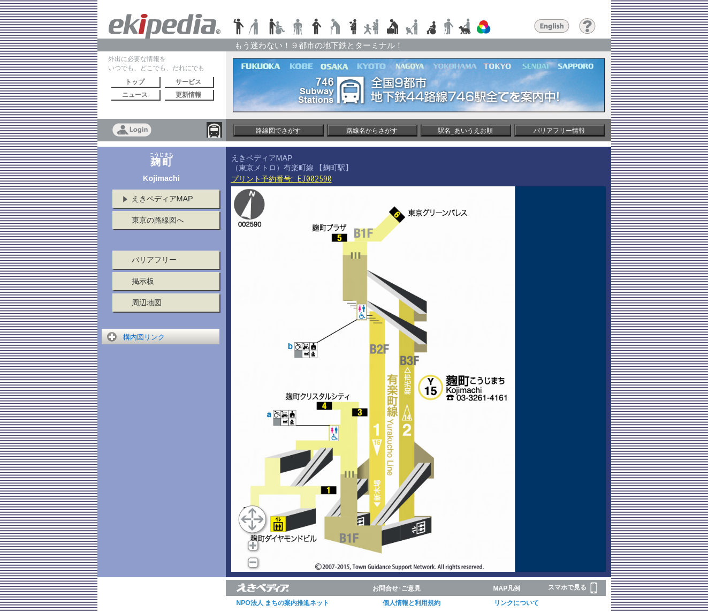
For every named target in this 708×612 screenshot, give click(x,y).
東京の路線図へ (158, 220)
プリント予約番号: (281, 179)
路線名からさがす (372, 130)
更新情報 (188, 95)
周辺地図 (147, 302)
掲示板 (143, 281)
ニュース (135, 95)
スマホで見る (572, 588)
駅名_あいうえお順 (465, 130)
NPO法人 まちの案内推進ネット (283, 603)
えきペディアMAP (162, 198)
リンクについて (516, 603)
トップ (134, 82)
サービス (188, 82)
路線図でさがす (278, 130)
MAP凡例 (507, 588)
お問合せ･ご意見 (396, 588)
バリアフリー (154, 259)
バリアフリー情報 (559, 130)
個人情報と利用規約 (411, 603)
